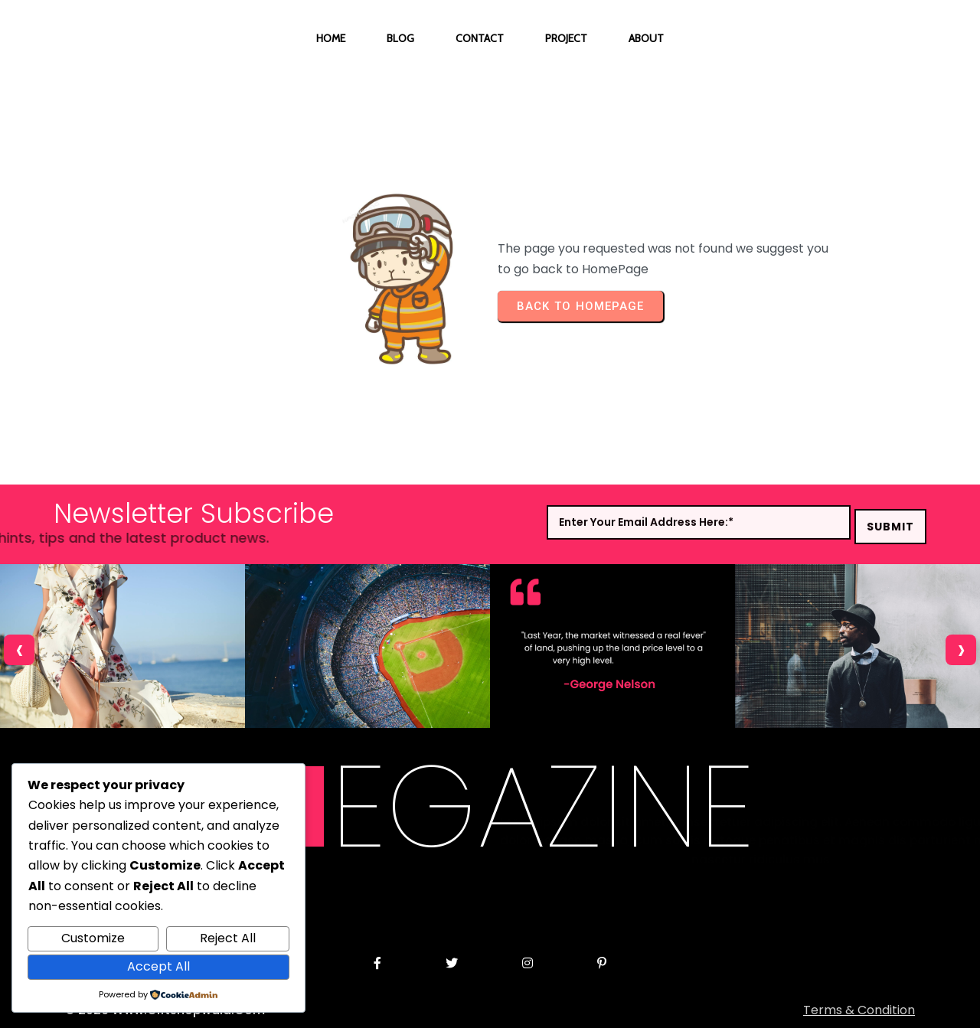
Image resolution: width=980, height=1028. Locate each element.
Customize (93, 938)
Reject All (228, 938)
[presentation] (19, 650)
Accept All (158, 966)
